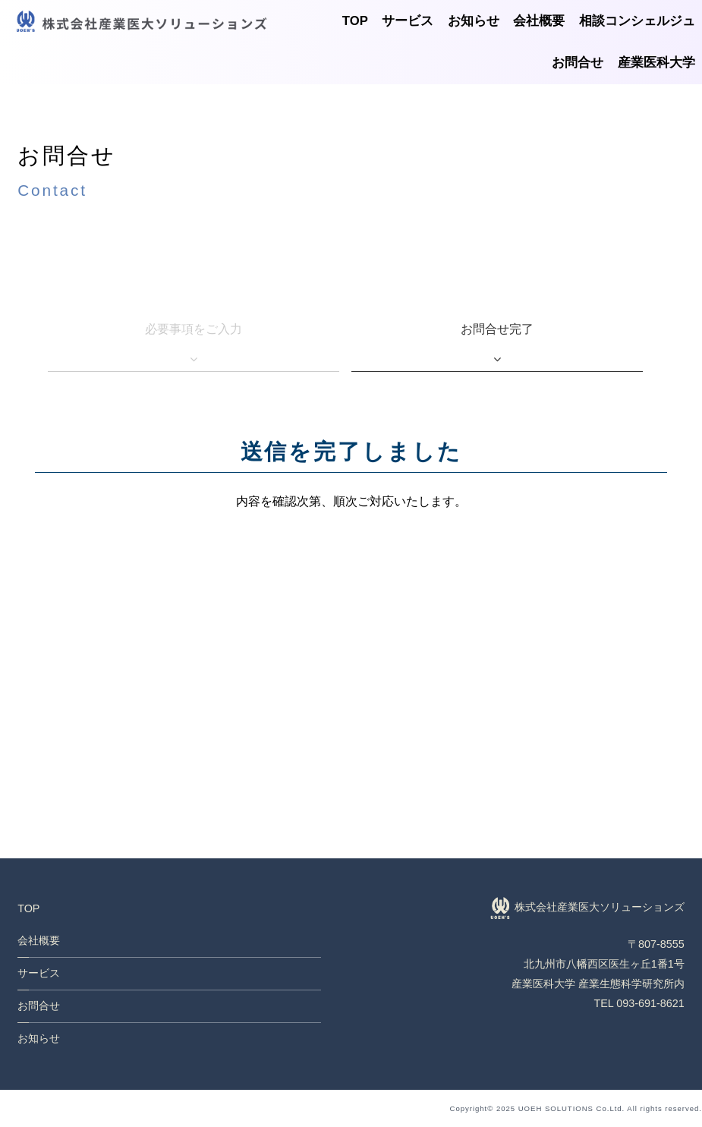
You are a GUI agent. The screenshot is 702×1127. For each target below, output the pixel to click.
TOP (355, 21)
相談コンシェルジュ (637, 21)
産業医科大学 (656, 62)
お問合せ (577, 62)
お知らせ (473, 21)
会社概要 (539, 21)
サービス (407, 21)
